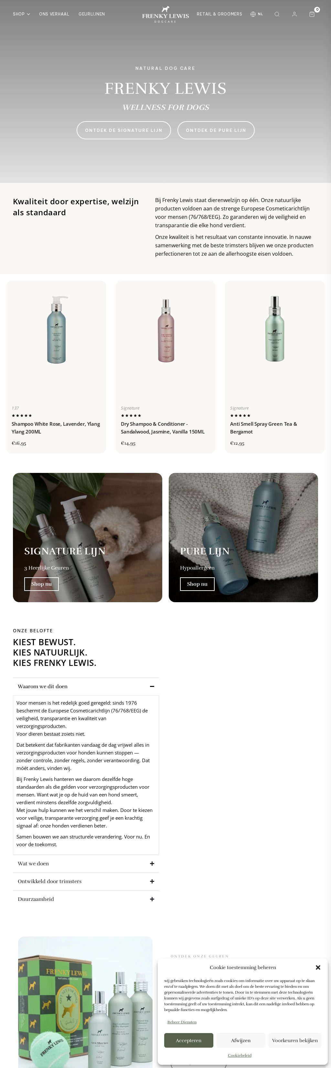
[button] (318, 967)
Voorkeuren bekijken (295, 1040)
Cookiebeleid (239, 1055)
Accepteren (188, 1040)
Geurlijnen (92, 14)
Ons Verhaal (54, 14)
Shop (21, 14)
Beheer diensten (182, 1022)
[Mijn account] (294, 14)
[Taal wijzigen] (257, 14)
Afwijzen (241, 1040)
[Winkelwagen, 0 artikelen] (312, 14)
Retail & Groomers (219, 14)
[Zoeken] (277, 14)
